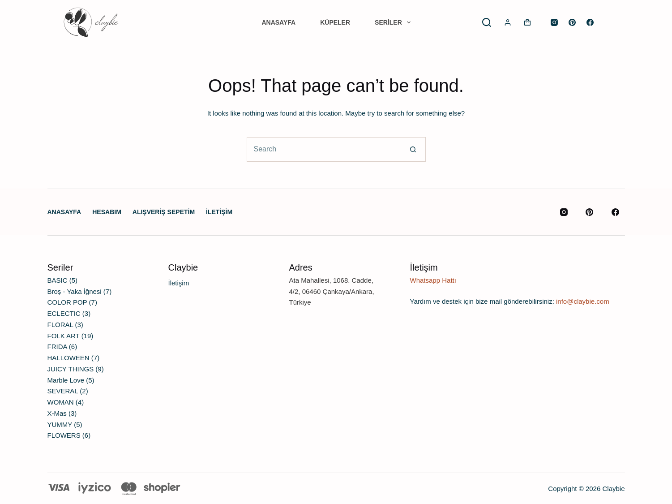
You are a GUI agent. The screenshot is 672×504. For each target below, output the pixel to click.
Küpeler (335, 22)
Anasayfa (278, 22)
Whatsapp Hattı (433, 280)
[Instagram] (554, 22)
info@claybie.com (582, 301)
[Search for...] (324, 149)
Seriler (394, 22)
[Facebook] (590, 22)
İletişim (219, 211)
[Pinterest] (572, 22)
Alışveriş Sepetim (164, 211)
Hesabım (106, 211)
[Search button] (413, 149)
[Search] (486, 22)
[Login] (508, 22)
